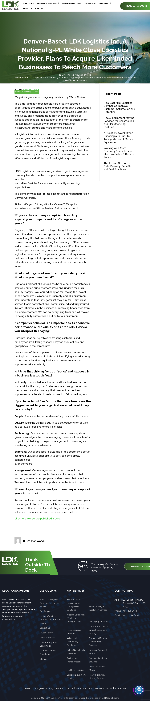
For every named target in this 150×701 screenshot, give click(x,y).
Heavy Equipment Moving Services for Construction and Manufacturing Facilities (119, 122)
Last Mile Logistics (75, 670)
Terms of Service (47, 637)
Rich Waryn (38, 540)
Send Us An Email (130, 615)
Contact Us (45, 628)
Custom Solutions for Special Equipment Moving (99, 630)
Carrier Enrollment (72, 3)
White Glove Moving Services (76, 75)
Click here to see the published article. (37, 518)
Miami (78, 688)
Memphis (87, 688)
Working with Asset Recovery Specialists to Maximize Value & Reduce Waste (119, 153)
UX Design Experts (110, 698)
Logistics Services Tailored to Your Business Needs (51, 619)
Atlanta (109, 688)
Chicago (50, 688)
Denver (27, 688)
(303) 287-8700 (130, 611)
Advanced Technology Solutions (72, 641)
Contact (40, 8)
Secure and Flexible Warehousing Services (98, 641)
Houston (70, 688)
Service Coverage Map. (98, 3)
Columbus (99, 688)
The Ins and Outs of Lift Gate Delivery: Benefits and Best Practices (118, 166)
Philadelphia (120, 688)
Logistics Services (48, 3)
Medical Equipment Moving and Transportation (76, 618)
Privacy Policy (46, 633)
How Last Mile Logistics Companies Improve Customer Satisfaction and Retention (119, 107)
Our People (28, 3)
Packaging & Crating (98, 621)
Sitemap (43, 659)
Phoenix (60, 688)
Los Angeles (38, 688)
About (27, 9)
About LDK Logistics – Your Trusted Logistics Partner (50, 603)
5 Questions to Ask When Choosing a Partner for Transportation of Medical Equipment (119, 138)
